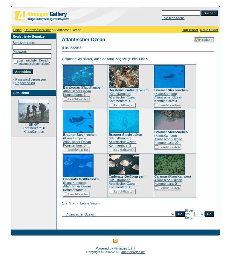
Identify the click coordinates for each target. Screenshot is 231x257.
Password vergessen (30, 79)
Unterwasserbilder (38, 30)
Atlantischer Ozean (77, 91)
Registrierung (25, 83)
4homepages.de (133, 252)
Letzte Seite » (90, 203)
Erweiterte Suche (173, 18)
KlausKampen (92, 87)
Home (17, 30)
